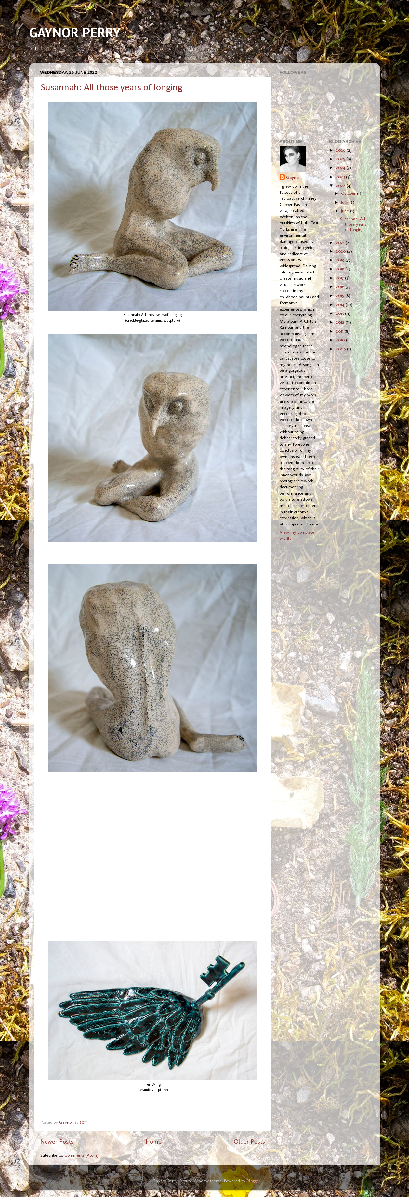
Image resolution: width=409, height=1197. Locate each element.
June (345, 210)
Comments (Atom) (81, 1155)
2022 (341, 185)
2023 (341, 176)
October (349, 193)
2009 (341, 348)
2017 (340, 277)
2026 (341, 150)
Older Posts (249, 1141)
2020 (341, 251)
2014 (341, 304)
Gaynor (293, 177)
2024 (341, 167)
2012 (341, 322)
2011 (340, 331)
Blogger (253, 1180)
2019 (341, 259)
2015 (340, 295)
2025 (341, 158)
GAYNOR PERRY (75, 32)
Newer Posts (56, 1141)
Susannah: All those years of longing (111, 88)
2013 (340, 313)
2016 (341, 286)
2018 (340, 268)
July (345, 202)
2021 (341, 242)
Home (153, 1141)
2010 (341, 339)
